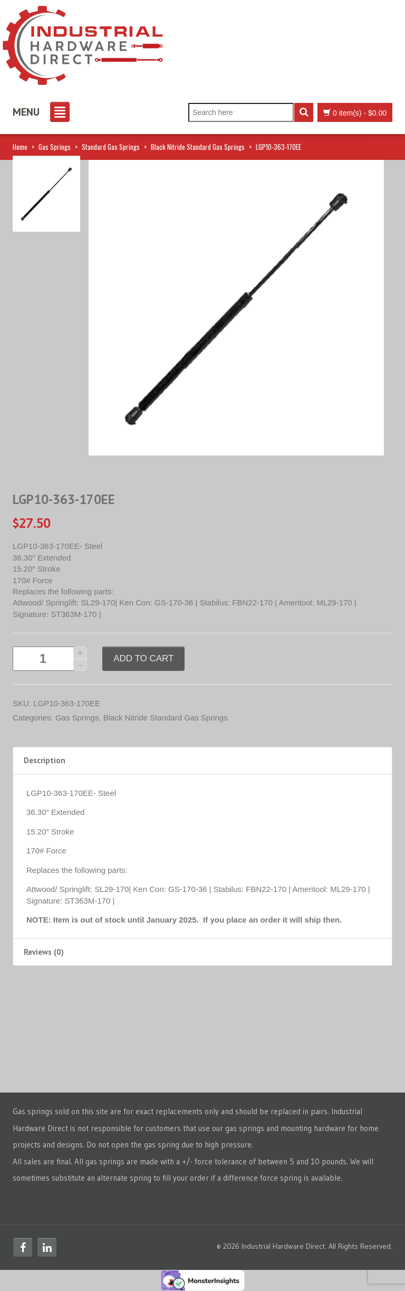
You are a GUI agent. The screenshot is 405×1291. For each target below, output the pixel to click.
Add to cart (143, 658)
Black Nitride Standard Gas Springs (198, 146)
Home (20, 146)
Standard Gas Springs (111, 146)
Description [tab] (44, 760)
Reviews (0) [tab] (44, 952)
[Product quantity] (50, 659)
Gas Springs (54, 146)
